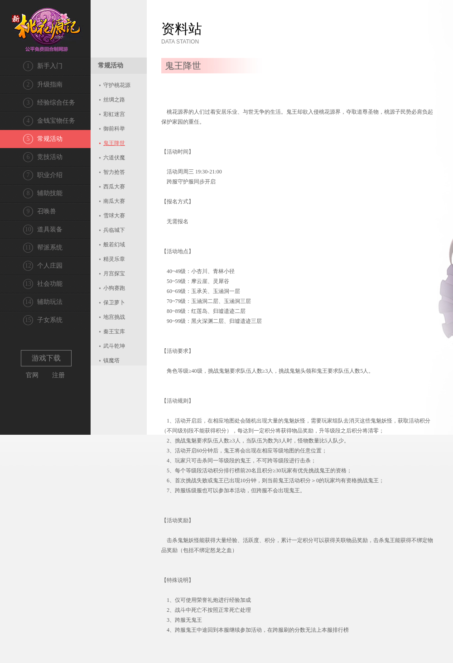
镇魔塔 (111, 360)
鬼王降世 (114, 143)
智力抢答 (114, 172)
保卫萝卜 (114, 302)
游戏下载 (46, 358)
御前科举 (114, 128)
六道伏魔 (114, 157)
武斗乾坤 (114, 346)
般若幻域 (114, 244)
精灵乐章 (114, 259)
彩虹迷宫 (114, 114)
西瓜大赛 (114, 186)
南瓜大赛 (114, 201)
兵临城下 (114, 230)
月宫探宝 (114, 273)
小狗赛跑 (114, 288)
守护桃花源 (116, 85)
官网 (32, 375)
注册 (58, 375)
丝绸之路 (114, 99)
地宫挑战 (114, 317)
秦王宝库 (114, 331)
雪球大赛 (114, 215)
